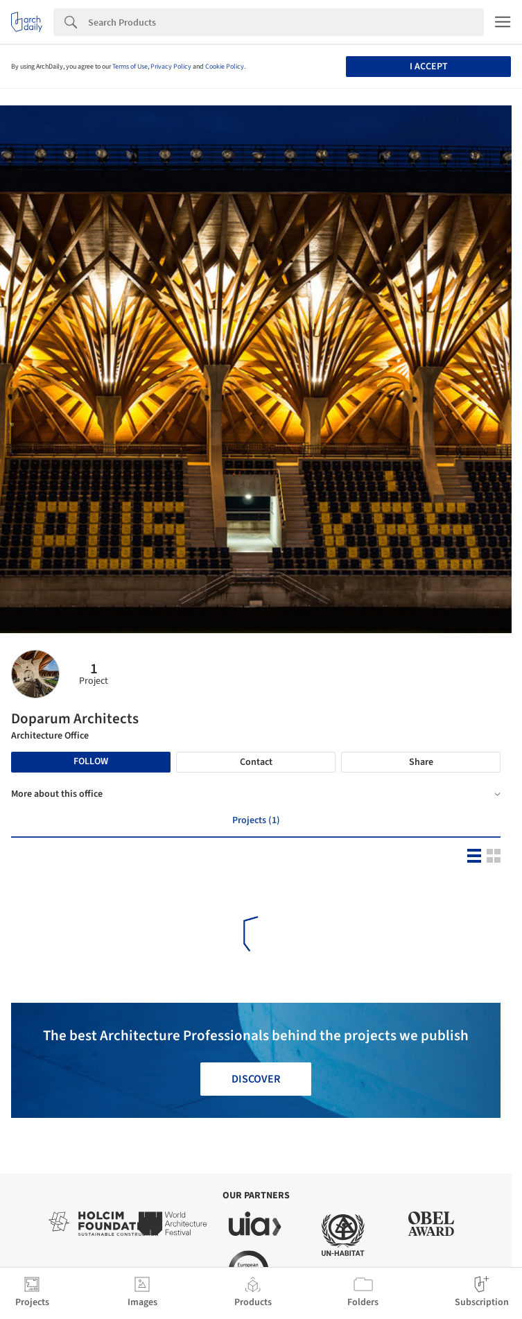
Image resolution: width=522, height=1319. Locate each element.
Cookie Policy (224, 66)
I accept (429, 67)
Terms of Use (130, 66)
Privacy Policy (170, 66)
